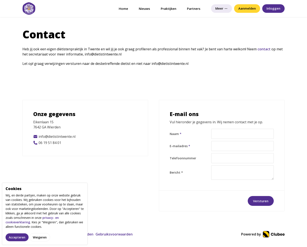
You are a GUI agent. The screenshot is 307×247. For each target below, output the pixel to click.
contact (264, 49)
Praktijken (168, 8)
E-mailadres (180, 146)
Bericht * (176, 172)
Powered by (263, 234)
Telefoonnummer (183, 158)
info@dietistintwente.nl (54, 136)
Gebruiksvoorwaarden (114, 234)
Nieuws (144, 8)
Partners (193, 8)
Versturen (260, 201)
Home (123, 8)
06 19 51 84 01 (47, 142)
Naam (175, 134)
